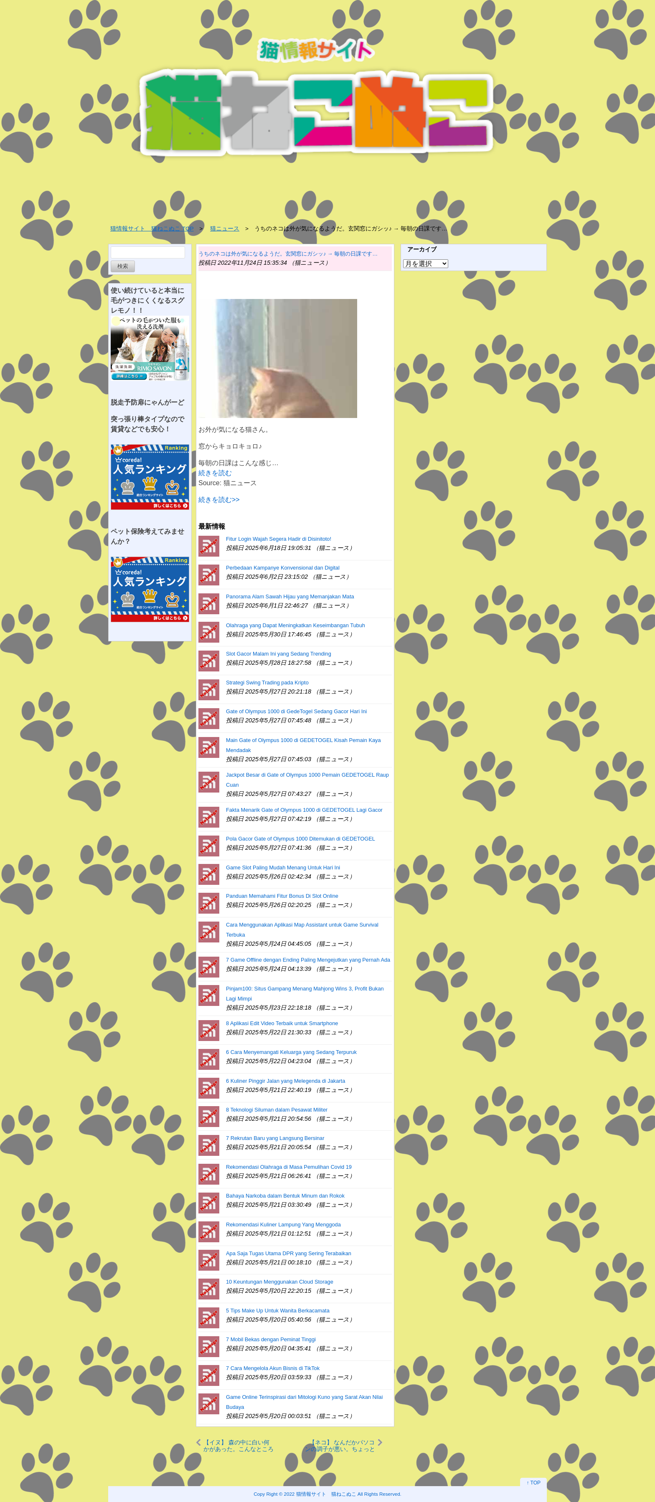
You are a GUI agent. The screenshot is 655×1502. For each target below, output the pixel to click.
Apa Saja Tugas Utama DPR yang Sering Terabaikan (288, 1253)
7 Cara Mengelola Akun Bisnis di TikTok (273, 1368)
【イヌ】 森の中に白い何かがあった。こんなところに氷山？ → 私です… (238, 1445)
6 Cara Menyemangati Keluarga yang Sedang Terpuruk (291, 1052)
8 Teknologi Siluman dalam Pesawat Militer (277, 1110)
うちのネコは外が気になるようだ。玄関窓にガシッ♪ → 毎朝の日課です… (288, 254)
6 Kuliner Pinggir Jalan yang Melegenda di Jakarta (285, 1081)
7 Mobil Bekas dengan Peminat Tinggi (271, 1339)
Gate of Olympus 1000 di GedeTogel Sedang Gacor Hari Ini (296, 711)
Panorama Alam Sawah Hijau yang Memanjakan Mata (290, 596)
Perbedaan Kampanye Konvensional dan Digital (283, 568)
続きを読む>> (219, 499)
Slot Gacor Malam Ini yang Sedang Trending (278, 654)
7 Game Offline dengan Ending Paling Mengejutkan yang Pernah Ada (308, 960)
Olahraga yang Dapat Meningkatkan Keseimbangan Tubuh (295, 625)
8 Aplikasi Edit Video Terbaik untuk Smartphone (282, 1023)
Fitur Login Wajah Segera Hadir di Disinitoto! (278, 539)
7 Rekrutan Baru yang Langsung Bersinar (275, 1138)
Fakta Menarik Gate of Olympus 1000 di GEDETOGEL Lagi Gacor (304, 810)
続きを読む (215, 472)
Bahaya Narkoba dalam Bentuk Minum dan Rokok (285, 1196)
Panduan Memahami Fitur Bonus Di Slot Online (282, 896)
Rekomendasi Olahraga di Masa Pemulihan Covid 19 (289, 1167)
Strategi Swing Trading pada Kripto (267, 682)
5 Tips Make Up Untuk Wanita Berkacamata (278, 1310)
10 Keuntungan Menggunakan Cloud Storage (279, 1282)
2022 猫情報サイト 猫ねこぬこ (320, 1494)
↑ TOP (533, 1483)
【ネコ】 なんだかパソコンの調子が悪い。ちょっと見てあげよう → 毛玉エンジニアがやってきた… (340, 1445)
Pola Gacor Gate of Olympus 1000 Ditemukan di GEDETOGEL (300, 839)
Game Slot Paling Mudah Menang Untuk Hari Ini (283, 867)
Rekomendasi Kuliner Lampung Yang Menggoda (283, 1224)
